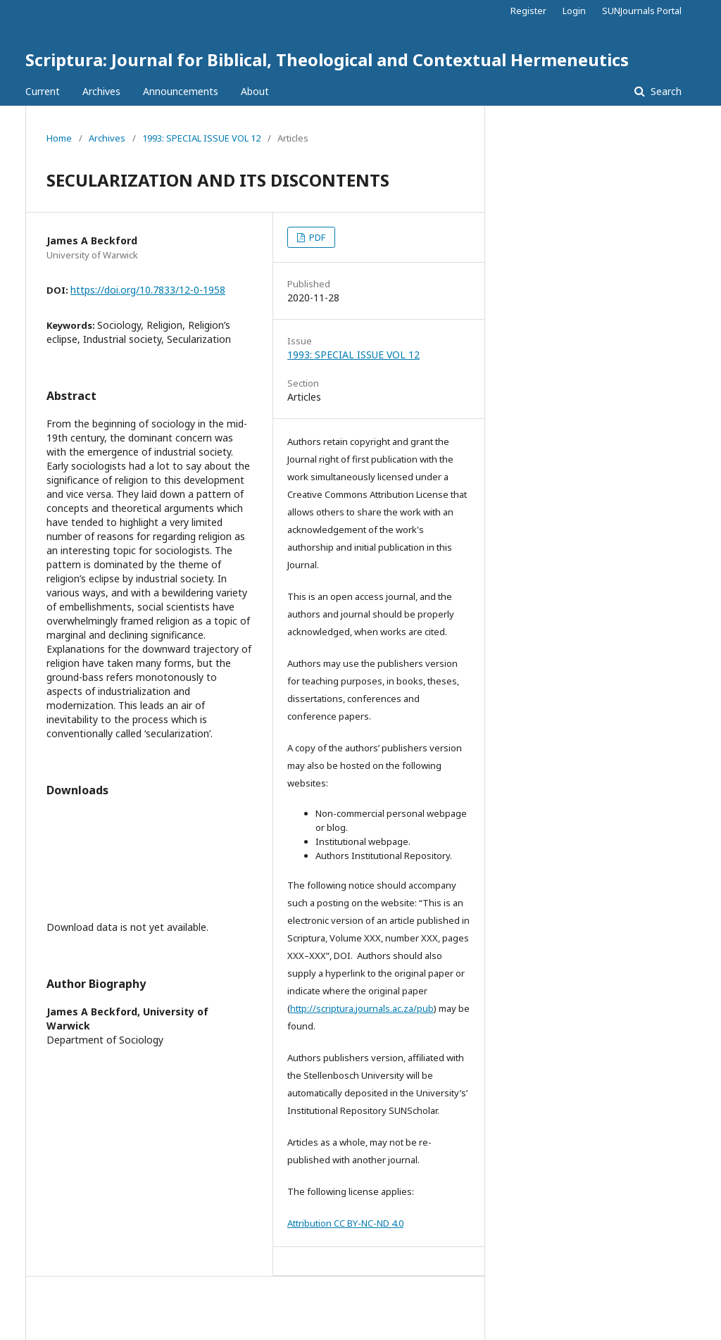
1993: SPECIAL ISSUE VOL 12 (201, 138)
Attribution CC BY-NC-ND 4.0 (345, 1223)
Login (574, 10)
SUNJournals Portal (642, 10)
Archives (101, 91)
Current (42, 91)
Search (665, 91)
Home (59, 138)
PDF (316, 237)
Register (528, 10)
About (255, 91)
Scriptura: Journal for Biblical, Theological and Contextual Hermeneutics (327, 59)
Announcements (180, 91)
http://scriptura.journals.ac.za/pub (362, 1008)
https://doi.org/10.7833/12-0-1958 (147, 289)
